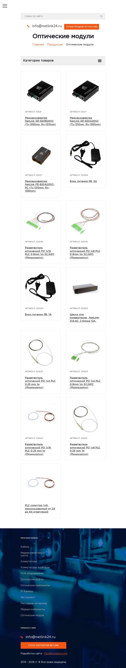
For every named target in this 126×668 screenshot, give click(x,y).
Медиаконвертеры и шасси (33, 554)
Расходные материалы (34, 603)
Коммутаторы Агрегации (35, 567)
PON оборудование (32, 573)
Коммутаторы (29, 561)
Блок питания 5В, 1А (38, 314)
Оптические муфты (32, 579)
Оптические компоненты (35, 585)
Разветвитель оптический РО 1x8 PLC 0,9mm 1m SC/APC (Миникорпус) (85, 252)
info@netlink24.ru (47, 26)
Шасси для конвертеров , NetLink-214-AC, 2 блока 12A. (85, 317)
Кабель (25, 547)
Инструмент (28, 597)
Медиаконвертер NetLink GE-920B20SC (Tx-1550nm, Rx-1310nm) (40, 121)
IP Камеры (27, 591)
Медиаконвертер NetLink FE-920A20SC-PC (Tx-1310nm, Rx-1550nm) (40, 186)
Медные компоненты (33, 609)
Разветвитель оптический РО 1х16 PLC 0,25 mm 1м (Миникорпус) (38, 449)
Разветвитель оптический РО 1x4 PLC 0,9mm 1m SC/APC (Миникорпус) (85, 382)
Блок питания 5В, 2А (83, 181)
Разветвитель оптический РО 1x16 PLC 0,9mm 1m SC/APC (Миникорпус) (39, 252)
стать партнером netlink (43, 645)
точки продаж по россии (81, 26)
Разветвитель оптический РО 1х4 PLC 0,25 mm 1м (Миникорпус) (40, 382)
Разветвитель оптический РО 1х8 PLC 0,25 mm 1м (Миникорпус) (85, 449)
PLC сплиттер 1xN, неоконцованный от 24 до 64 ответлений (40, 508)
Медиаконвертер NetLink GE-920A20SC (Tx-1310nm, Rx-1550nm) (85, 121)
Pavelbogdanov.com (55, 654)
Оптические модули (32, 615)
